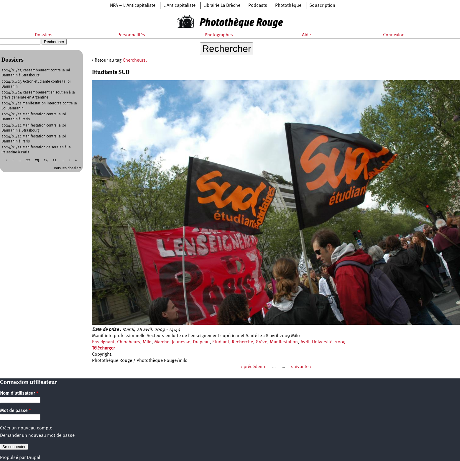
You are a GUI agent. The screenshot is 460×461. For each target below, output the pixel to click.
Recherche (242, 342)
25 (54, 160)
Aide (306, 35)
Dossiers (43, 35)
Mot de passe (15, 410)
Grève (261, 342)
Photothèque (288, 5)
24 (46, 160)
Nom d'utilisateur (19, 393)
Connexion (394, 35)
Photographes (219, 35)
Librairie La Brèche (221, 5)
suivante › (301, 367)
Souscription (322, 5)
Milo (147, 342)
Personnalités (131, 35)
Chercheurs (128, 342)
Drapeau (201, 342)
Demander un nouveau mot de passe (37, 435)
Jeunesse (181, 342)
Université (322, 342)
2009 (340, 342)
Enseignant (103, 342)
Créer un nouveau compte (26, 428)
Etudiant (220, 342)
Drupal (33, 457)
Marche (161, 342)
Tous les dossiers (67, 168)
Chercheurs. (135, 60)
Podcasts (257, 5)
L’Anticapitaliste (179, 5)
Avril (304, 342)
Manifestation (284, 342)
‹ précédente (253, 367)
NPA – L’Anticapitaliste (132, 5)
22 (28, 160)
